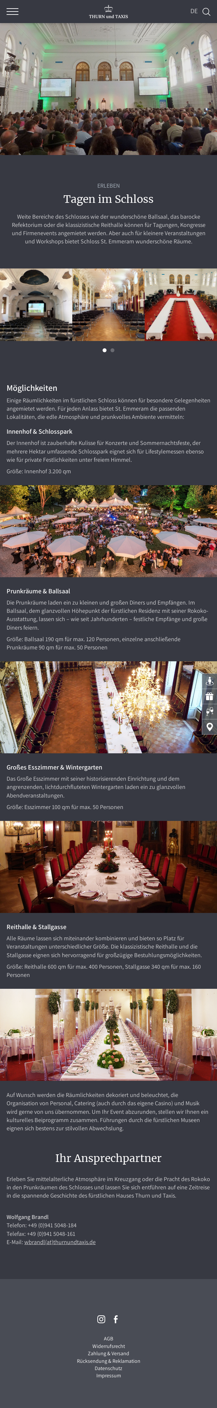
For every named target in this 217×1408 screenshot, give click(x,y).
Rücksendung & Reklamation (108, 1361)
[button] (105, 350)
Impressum (108, 1375)
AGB (108, 1338)
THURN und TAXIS (108, 11)
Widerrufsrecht (108, 1346)
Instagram (101, 1319)
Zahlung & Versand (108, 1353)
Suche (206, 12)
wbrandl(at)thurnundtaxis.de (60, 1242)
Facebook (116, 1319)
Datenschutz (108, 1368)
